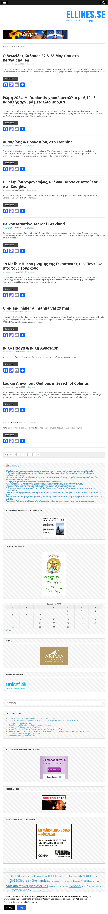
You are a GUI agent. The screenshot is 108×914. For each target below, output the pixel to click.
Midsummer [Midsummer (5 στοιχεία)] (75, 881)
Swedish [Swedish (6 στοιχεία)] (52, 886)
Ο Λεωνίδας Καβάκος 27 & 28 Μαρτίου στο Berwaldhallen (41, 58)
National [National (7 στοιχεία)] (85, 881)
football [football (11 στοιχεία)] (87, 875)
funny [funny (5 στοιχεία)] (95, 876)
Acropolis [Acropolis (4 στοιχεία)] (25, 876)
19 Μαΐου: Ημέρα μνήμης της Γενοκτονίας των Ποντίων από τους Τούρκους (52, 266)
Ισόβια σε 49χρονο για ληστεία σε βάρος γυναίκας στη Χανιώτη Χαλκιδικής (40, 486)
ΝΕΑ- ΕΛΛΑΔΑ (13, 466)
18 (34, 454)
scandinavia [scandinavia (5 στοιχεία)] (94, 881)
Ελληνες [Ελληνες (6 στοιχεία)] (98, 886)
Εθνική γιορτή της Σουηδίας (20, 723)
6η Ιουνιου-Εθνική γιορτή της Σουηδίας (24, 733)
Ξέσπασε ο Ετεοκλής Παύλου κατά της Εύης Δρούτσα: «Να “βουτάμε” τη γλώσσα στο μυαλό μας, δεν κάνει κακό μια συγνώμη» (52, 478)
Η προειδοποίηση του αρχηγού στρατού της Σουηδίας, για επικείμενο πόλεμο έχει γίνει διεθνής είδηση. (50, 731)
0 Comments (29, 64)
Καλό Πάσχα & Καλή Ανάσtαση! (31, 348)
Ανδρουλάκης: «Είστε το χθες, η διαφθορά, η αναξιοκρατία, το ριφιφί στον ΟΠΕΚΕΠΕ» (45, 484)
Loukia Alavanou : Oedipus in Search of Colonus (46, 383)
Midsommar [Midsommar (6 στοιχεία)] (64, 881)
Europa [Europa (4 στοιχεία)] (76, 876)
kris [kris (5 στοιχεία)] (51, 881)
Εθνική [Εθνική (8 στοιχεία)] (84, 886)
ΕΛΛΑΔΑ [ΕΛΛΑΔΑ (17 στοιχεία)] (75, 886)
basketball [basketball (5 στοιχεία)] (43, 876)
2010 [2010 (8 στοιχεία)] (13, 875)
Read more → (10, 78)
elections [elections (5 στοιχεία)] (64, 876)
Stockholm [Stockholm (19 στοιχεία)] (14, 886)
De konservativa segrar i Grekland (34, 223)
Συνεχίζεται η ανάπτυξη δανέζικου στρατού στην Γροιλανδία (33, 481)
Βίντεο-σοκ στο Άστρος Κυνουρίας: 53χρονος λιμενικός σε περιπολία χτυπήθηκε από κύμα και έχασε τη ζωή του (54, 497)
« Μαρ (8, 630)
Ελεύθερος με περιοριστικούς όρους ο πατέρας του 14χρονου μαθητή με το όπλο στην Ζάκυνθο (50, 471)
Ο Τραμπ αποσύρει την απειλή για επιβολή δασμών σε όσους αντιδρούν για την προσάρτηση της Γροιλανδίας (51, 489)
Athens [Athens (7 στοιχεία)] (35, 876)
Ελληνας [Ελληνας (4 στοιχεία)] (91, 886)
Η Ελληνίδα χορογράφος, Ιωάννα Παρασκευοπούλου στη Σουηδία (50, 184)
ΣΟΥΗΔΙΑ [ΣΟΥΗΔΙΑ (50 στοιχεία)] (21, 890)
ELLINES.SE (85, 13)
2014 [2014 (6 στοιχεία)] (19, 876)
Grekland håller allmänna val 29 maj (36, 308)
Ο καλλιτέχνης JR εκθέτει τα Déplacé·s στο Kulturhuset (30, 725)
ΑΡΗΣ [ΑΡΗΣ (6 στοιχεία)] (58, 886)
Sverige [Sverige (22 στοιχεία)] (27, 886)
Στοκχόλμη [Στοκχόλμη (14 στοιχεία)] (37, 891)
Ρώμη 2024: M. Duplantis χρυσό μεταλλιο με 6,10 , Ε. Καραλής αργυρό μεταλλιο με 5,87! (49, 100)
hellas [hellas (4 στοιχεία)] (47, 881)
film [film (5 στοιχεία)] (80, 876)
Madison (8, 64)
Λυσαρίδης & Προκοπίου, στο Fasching (38, 142)
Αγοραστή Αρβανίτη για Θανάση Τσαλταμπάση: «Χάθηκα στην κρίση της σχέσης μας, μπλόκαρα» (50, 501)
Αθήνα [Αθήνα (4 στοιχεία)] (66, 886)
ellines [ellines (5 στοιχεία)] (70, 876)
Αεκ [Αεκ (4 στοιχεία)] (63, 886)
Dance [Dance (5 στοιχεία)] (57, 876)
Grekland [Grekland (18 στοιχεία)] (38, 880)
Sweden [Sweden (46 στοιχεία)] (40, 885)
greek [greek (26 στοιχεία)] (26, 880)
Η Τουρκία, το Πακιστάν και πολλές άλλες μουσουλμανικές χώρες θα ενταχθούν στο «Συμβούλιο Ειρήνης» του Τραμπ (50, 474)
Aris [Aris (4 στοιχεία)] (30, 876)
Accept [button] (21, 907)
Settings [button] (9, 907)
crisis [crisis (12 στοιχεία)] (51, 875)
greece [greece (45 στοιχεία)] (15, 880)
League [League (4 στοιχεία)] (56, 881)
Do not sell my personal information (20, 902)
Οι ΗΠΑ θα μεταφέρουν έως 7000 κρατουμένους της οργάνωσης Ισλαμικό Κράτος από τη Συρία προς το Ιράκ (53, 493)
